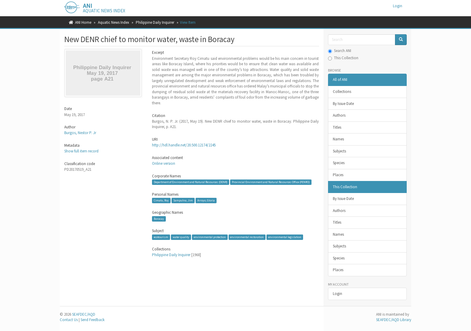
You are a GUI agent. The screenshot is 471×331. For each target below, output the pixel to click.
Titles (337, 127)
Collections (342, 91)
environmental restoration (247, 237)
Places (338, 174)
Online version (163, 163)
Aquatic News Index (113, 22)
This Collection (343, 57)
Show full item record (81, 151)
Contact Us (69, 319)
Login (337, 293)
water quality (181, 237)
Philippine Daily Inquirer (155, 22)
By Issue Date (343, 103)
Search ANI (339, 50)
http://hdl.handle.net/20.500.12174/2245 (184, 145)
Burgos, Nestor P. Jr (80, 132)
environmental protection (210, 237)
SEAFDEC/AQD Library (393, 319)
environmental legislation (284, 237)
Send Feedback (93, 319)
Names (338, 139)
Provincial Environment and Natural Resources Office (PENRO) (271, 182)
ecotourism (161, 237)
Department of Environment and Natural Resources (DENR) (190, 182)
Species (339, 162)
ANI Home (83, 22)
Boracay (159, 219)
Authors (339, 115)
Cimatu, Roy (161, 200)
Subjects (339, 151)
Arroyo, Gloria (206, 200)
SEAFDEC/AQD (83, 314)
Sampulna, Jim (183, 200)
